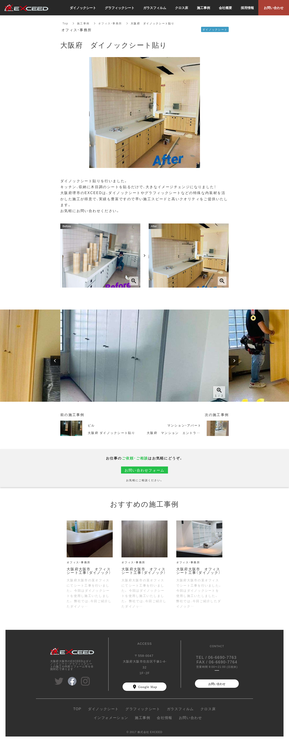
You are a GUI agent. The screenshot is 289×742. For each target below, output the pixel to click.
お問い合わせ (216, 684)
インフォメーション (111, 717)
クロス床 (208, 708)
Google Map (147, 687)
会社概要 (225, 7)
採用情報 (247, 7)
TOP (77, 708)
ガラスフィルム (180, 708)
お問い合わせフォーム (145, 470)
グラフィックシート (142, 708)
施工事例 (83, 23)
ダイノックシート (103, 708)
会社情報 (164, 717)
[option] (144, 356)
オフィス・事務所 (110, 23)
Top (65, 23)
